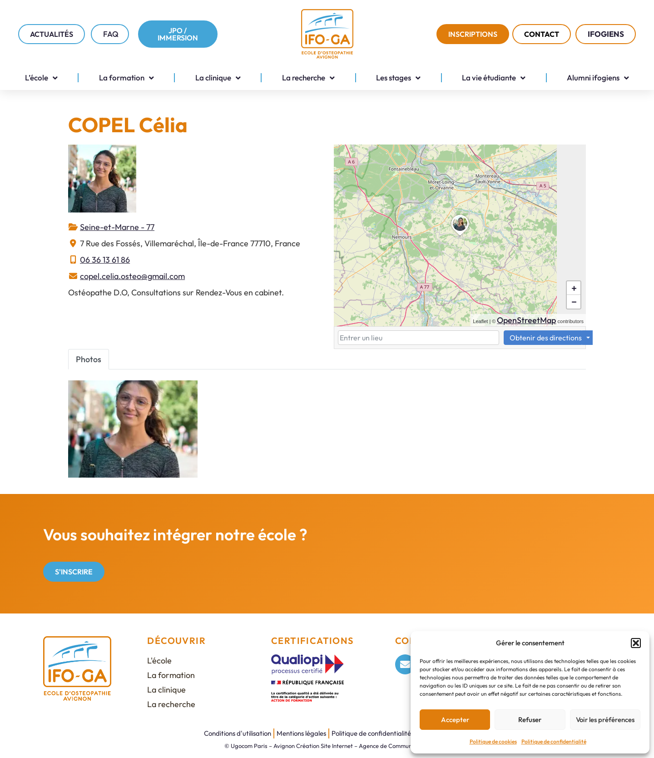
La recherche (308, 78)
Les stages (398, 78)
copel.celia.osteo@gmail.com (132, 276)
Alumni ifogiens (598, 78)
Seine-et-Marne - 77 (117, 227)
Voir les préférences (605, 719)
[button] (635, 643)
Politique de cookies (493, 741)
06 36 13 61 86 (105, 259)
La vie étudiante (493, 78)
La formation (126, 78)
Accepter (455, 719)
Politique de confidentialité (553, 741)
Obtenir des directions (546, 337)
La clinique (218, 78)
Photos (88, 359)
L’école (41, 78)
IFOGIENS (608, 34)
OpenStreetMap (526, 320)
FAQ (111, 34)
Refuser (529, 719)
